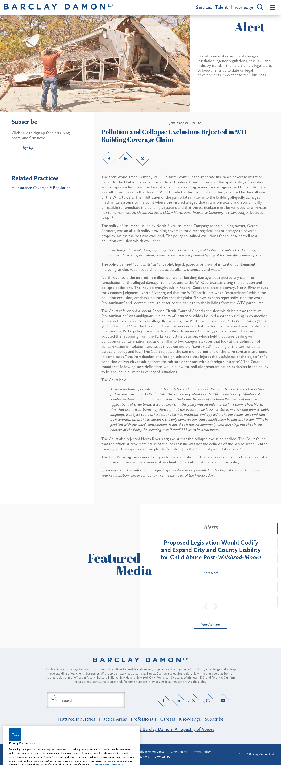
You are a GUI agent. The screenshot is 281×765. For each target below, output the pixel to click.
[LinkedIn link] (126, 159)
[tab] (277, 528)
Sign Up (28, 148)
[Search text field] (90, 700)
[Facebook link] (109, 159)
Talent (221, 7)
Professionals (143, 719)
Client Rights (179, 751)
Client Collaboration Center (147, 751)
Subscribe (214, 719)
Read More (202, 574)
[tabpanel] (210, 550)
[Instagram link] (208, 700)
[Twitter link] (142, 159)
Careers (167, 719)
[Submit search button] (53, 697)
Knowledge (242, 7)
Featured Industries (76, 719)
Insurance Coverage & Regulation (43, 187)
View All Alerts (210, 625)
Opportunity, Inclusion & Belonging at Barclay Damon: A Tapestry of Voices (140, 729)
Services (204, 7)
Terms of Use (162, 757)
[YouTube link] (223, 700)
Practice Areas (113, 719)
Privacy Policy (202, 751)
